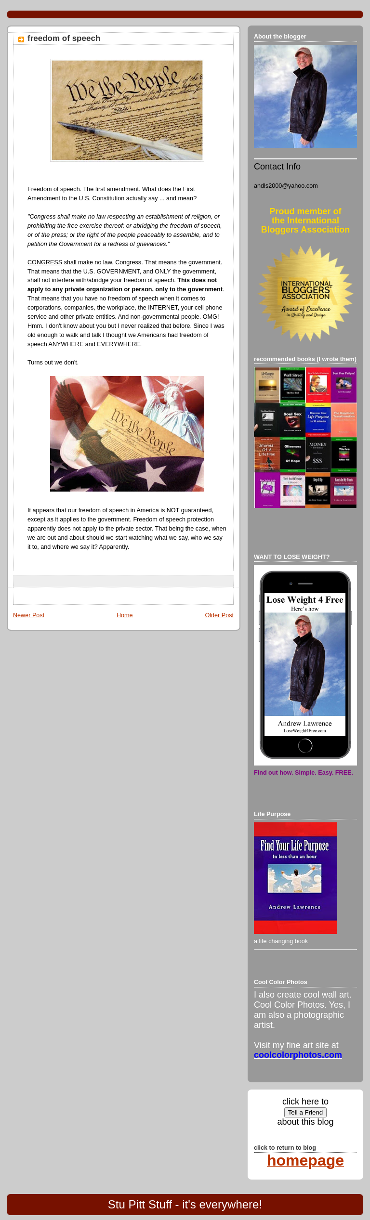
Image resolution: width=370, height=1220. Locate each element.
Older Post (219, 615)
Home (125, 615)
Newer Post (28, 615)
